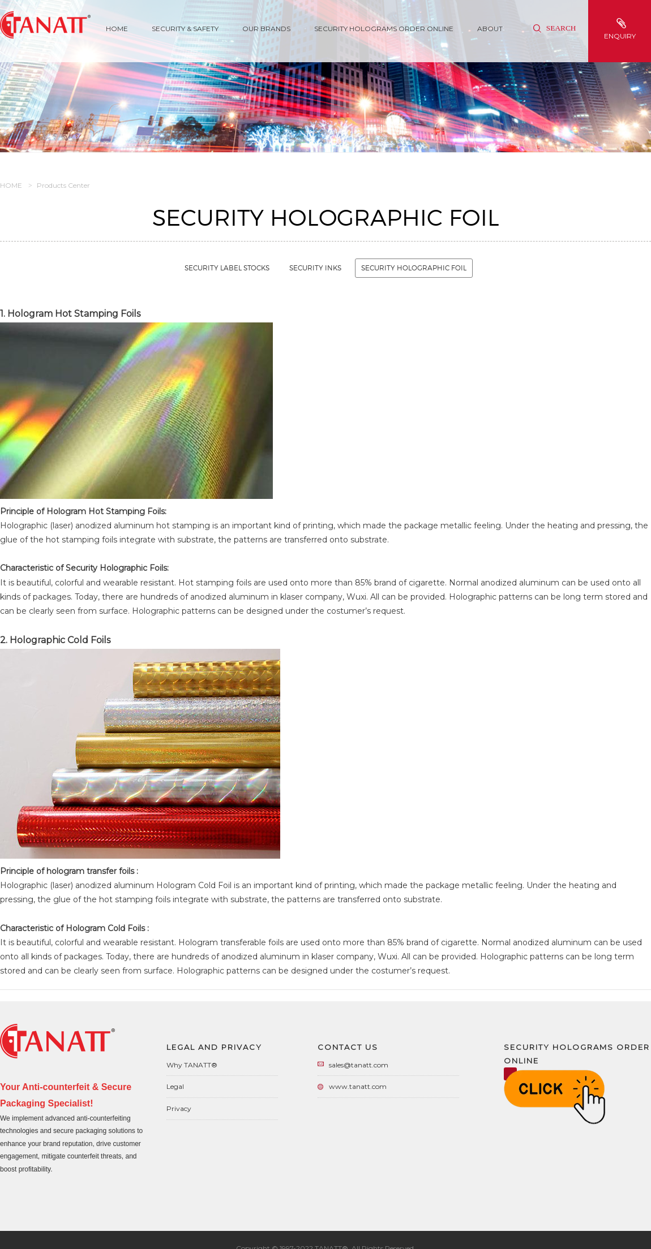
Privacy (178, 1108)
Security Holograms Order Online (383, 28)
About (490, 28)
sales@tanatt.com (358, 1065)
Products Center (63, 185)
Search (554, 28)
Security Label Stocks (227, 268)
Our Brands (266, 28)
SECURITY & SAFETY (185, 28)
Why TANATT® (191, 1065)
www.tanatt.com (358, 1086)
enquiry (621, 29)
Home (117, 28)
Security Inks (315, 268)
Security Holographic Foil (413, 268)
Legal (175, 1086)
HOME (11, 185)
